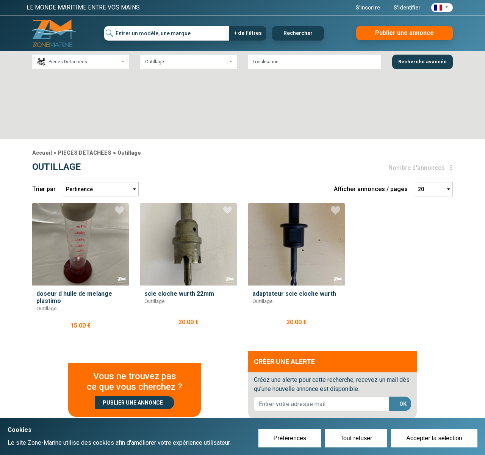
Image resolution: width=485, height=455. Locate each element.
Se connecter (202, 411)
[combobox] (80, 62)
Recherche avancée (422, 61)
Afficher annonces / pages (371, 123)
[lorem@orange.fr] (321, 338)
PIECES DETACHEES (84, 87)
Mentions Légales (352, 411)
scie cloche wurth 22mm (179, 227)
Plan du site (344, 402)
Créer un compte (207, 402)
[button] (442, 7)
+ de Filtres (248, 33)
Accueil (42, 87)
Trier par (44, 123)
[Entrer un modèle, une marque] (167, 33)
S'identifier (407, 8)
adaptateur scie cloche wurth (294, 227)
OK (403, 338)
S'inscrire (368, 8)
